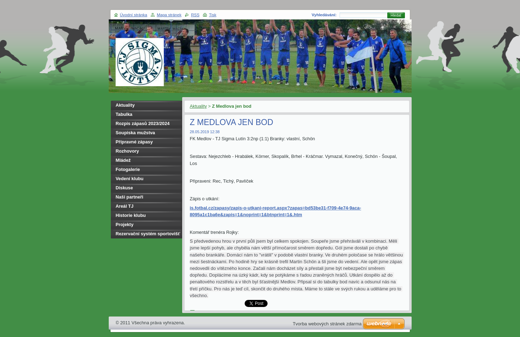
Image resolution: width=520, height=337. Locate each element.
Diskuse (124, 187)
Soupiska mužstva (135, 132)
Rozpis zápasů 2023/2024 (143, 123)
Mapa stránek (169, 15)
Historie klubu (131, 215)
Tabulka (124, 114)
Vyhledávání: (324, 15)
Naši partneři (129, 197)
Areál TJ (125, 206)
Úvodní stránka (133, 15)
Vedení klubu (130, 178)
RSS (195, 15)
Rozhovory (127, 151)
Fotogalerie (128, 169)
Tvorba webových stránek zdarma (327, 323)
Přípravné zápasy (134, 141)
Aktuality (198, 106)
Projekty (125, 224)
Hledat (396, 15)
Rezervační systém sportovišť (148, 233)
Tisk (212, 15)
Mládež (123, 160)
